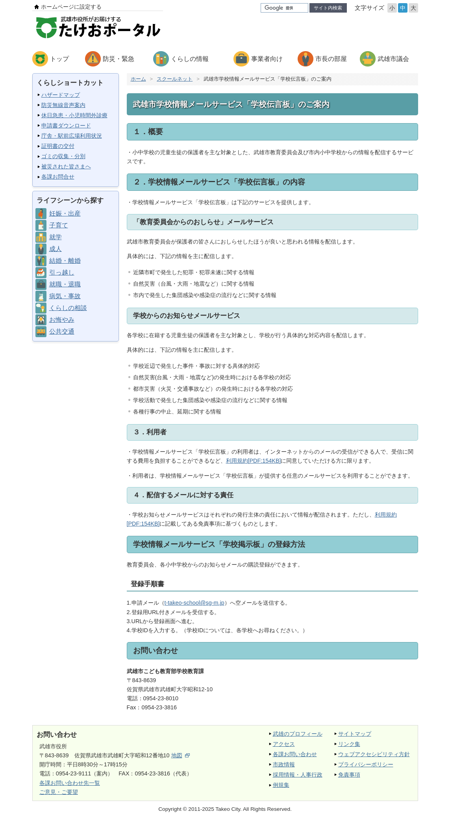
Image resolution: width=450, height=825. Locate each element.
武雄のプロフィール (297, 734)
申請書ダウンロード (66, 125)
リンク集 (349, 744)
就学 (55, 237)
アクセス (284, 744)
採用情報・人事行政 (297, 774)
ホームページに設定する (71, 7)
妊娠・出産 (65, 213)
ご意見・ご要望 (58, 792)
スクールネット (175, 79)
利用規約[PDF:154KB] (253, 461)
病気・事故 (65, 296)
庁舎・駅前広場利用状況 (71, 136)
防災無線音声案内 (63, 105)
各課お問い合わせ (295, 754)
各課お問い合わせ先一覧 (69, 783)
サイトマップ (354, 734)
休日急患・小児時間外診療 (74, 115)
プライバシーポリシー (365, 764)
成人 (55, 248)
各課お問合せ (57, 176)
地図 (180, 755)
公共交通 (61, 331)
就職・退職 (65, 284)
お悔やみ (61, 319)
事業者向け (267, 58)
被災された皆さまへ (66, 166)
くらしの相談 (68, 308)
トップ (59, 58)
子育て (58, 225)
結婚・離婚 (65, 260)
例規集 (281, 785)
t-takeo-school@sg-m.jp (194, 603)
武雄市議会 (393, 58)
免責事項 (349, 774)
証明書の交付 (57, 146)
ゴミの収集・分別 (63, 156)
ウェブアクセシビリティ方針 (374, 754)
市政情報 (284, 764)
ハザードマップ (60, 95)
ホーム (138, 79)
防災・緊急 (118, 58)
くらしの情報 (190, 58)
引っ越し (61, 272)
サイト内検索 (328, 8)
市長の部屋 (331, 58)
